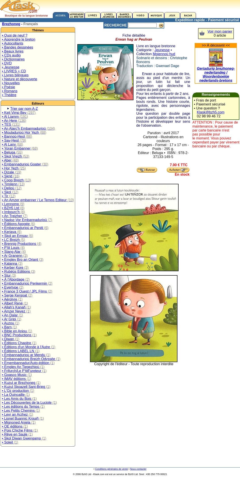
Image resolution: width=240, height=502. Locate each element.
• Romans (9, 91)
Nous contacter (138, 469)
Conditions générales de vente (111, 469)
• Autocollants (12, 43)
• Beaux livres (12, 51)
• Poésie (8, 87)
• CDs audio (11, 55)
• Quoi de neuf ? (14, 35)
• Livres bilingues (15, 75)
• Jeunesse (10, 67)
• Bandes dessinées (17, 47)
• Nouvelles (11, 83)
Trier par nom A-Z (24, 109)
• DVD (7, 63)
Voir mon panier (220, 31)
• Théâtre (9, 95)
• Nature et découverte (19, 79)
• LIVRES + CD (14, 71)
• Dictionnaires (13, 59)
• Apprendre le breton (18, 39)
